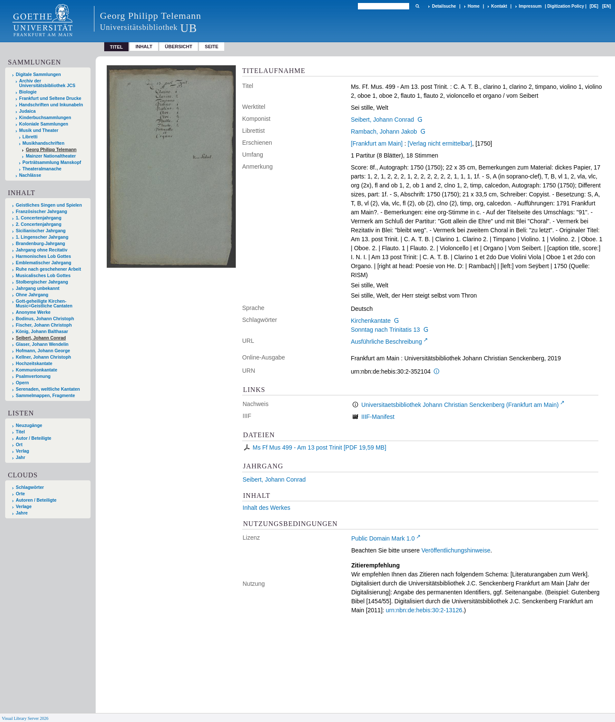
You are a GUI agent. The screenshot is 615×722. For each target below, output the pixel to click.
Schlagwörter (30, 487)
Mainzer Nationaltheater (51, 156)
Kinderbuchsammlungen (45, 117)
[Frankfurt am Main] (376, 143)
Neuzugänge (29, 425)
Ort (19, 444)
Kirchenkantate (370, 320)
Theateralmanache (42, 169)
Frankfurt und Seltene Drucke (50, 98)
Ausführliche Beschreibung (386, 341)
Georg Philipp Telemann (51, 149)
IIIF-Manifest (378, 416)
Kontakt (499, 6)
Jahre (22, 513)
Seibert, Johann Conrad (382, 119)
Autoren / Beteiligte (36, 500)
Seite (212, 46)
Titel (20, 432)
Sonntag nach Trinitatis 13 (385, 329)
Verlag (22, 451)
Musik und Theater (39, 130)
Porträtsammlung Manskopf (52, 162)
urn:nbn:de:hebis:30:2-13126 (424, 610)
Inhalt (143, 46)
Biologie (28, 92)
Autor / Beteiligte (33, 438)
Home (474, 6)
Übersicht (178, 46)
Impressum (530, 6)
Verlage (24, 506)
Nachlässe (30, 175)
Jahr (20, 457)
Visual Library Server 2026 (25, 718)
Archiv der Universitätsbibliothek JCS (47, 83)
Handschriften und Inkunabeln (51, 104)
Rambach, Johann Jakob (384, 131)
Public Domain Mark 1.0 (383, 538)
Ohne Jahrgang (32, 294)
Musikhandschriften (43, 143)
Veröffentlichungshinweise (456, 550)
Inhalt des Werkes (266, 507)
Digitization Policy (565, 6)
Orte (20, 493)
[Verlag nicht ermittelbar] (439, 143)
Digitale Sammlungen (38, 74)
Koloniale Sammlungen (43, 124)
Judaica (27, 111)
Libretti (30, 136)
